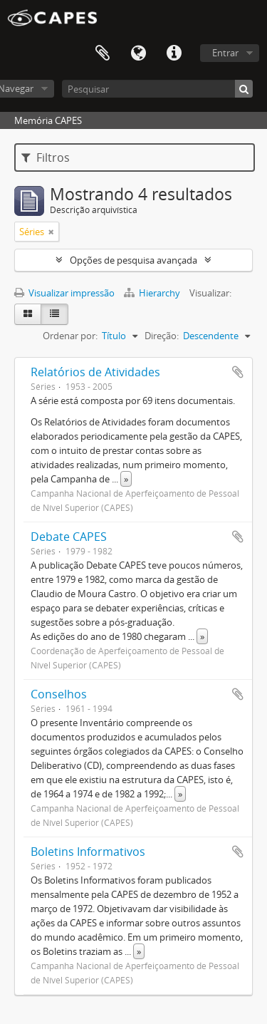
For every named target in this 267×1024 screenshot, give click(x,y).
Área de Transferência (102, 53)
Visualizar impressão (64, 292)
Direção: (162, 335)
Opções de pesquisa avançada (133, 260)
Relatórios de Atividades (95, 372)
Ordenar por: (70, 335)
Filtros (45, 157)
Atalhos (174, 53)
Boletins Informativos (88, 851)
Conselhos (59, 694)
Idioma (138, 53)
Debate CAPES (69, 536)
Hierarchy (153, 292)
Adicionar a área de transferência (238, 372)
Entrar (225, 52)
